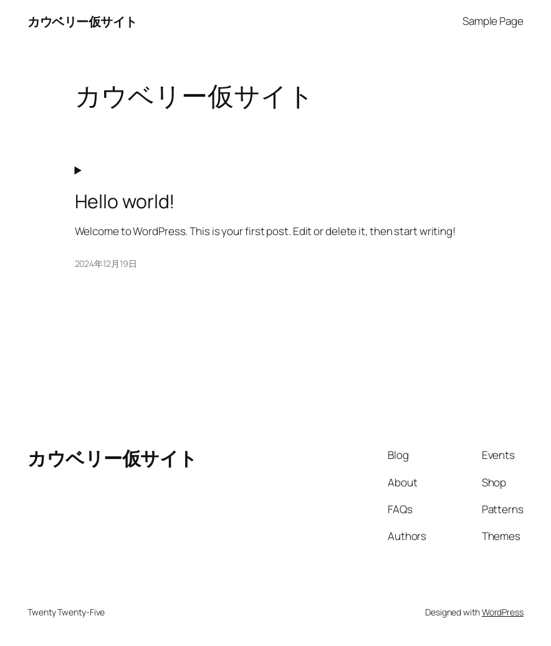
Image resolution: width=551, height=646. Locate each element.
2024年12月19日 (106, 263)
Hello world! (125, 201)
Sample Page (493, 21)
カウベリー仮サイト (82, 21)
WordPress (503, 612)
